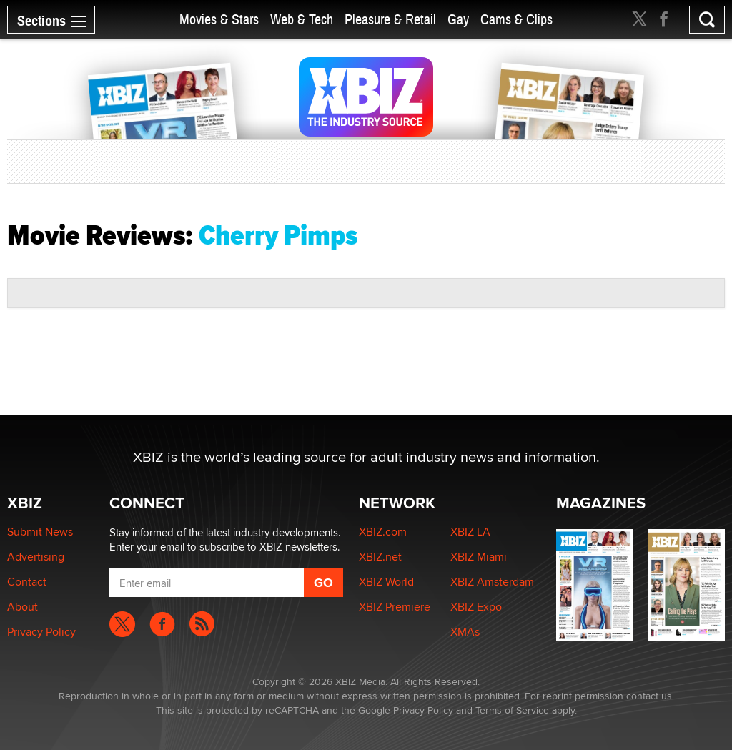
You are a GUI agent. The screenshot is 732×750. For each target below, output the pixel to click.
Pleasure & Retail (390, 20)
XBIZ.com (383, 531)
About (22, 606)
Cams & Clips (516, 20)
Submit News (40, 531)
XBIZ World (386, 581)
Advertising (35, 556)
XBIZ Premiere (394, 606)
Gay (458, 20)
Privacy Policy (41, 631)
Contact (26, 581)
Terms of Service (512, 710)
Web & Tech (301, 20)
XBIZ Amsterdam (492, 581)
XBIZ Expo (476, 606)
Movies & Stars (219, 20)
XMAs (465, 631)
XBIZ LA (470, 531)
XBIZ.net (380, 556)
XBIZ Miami (478, 556)
